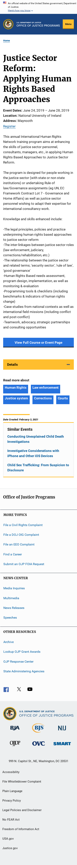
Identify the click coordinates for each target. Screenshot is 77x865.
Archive (8, 642)
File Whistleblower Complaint (21, 781)
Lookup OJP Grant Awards (21, 652)
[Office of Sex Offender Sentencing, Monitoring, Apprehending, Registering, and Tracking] (62, 745)
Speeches (10, 617)
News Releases (13, 608)
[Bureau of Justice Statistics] (38, 733)
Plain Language (12, 791)
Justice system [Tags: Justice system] (16, 398)
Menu (68, 24)
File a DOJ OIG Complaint (21, 535)
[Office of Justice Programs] (8, 24)
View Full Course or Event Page (38, 342)
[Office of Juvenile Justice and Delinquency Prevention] (15, 746)
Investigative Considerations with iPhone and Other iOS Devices (33, 453)
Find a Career (12, 554)
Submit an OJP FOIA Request (23, 564)
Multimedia (11, 598)
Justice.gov (10, 848)
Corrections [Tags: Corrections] (43, 398)
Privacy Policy (11, 800)
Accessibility (10, 772)
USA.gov (8, 838)
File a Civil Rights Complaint (23, 525)
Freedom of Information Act (20, 829)
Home (6, 40)
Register (9, 126)
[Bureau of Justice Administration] (15, 731)
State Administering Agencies (23, 671)
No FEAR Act (11, 819)
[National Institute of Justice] (62, 731)
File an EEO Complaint (18, 544)
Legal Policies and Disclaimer (22, 810)
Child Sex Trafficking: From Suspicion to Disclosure (38, 467)
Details (12, 364)
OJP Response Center (18, 661)
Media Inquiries (14, 588)
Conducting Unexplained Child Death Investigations (35, 439)
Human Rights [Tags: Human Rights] (16, 387)
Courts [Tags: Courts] (63, 398)
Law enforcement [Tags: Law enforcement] (45, 387)
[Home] (38, 24)
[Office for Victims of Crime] (38, 746)
